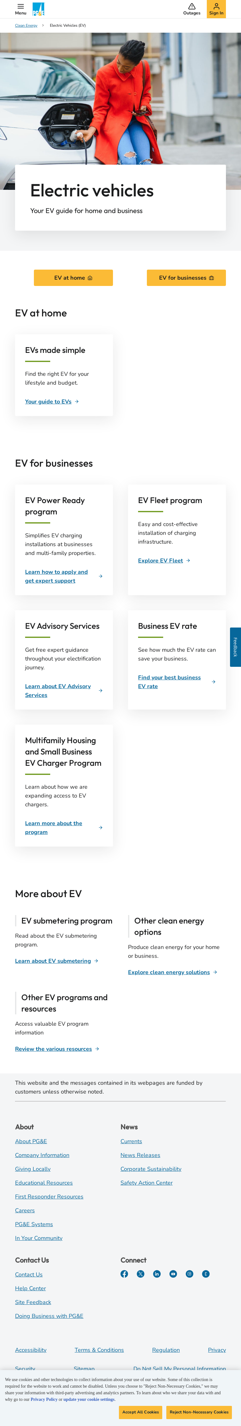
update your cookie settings (89, 1402)
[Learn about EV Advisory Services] (64, 690)
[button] (21, 9)
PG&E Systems (34, 1224)
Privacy (217, 1350)
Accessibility (30, 1350)
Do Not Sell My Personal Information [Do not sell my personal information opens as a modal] (179, 1369)
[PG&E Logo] (39, 9)
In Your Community (38, 1238)
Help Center (30, 1288)
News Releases (140, 1155)
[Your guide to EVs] (52, 401)
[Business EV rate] (177, 682)
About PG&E (31, 1141)
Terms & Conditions (99, 1350)
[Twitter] (140, 1273)
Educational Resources (44, 1183)
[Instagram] (189, 1273)
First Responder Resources (49, 1196)
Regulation (166, 1350)
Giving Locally (33, 1169)
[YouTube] (173, 1273)
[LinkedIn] (156, 1273)
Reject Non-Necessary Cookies (199, 1415)
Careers (25, 1210)
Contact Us (29, 1274)
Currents (131, 1141)
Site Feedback (33, 1302)
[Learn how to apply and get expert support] (64, 576)
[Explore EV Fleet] (164, 560)
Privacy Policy (44, 1402)
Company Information (42, 1155)
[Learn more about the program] (64, 827)
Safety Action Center (146, 1183)
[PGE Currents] (205, 1273)
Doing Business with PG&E (49, 1316)
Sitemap (84, 1369)
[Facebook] (124, 1273)
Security (25, 1369)
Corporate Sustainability (150, 1169)
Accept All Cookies (140, 1415)
